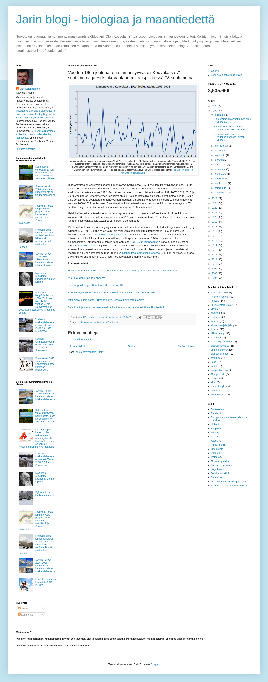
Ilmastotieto (217, 449)
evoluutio (216, 358)
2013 (215, 250)
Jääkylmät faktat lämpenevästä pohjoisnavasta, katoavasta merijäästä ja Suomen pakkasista (36, 214)
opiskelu (215, 313)
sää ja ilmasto (112, 322)
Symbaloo (216, 477)
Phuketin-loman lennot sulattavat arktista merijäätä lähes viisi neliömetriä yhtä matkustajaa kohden (36, 238)
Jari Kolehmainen (30, 88)
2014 (215, 245)
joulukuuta (220, 115)
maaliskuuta (221, 183)
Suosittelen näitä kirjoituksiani (226, 75)
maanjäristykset (219, 386)
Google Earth (218, 374)
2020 (215, 217)
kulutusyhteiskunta (221, 305)
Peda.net (216, 436)
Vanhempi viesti (186, 346)
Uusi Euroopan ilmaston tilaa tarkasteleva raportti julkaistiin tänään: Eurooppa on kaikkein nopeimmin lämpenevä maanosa (36, 438)
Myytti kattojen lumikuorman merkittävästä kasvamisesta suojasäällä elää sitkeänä (116, 307)
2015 (215, 240)
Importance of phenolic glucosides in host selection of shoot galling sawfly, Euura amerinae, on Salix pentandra (35, 114)
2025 (215, 111)
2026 (215, 106)
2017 (215, 231)
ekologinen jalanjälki (221, 325)
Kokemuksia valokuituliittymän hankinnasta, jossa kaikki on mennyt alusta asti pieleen (45, 172)
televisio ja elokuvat (221, 341)
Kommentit (25, 614)
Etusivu (131, 346)
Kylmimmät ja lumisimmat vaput (44, 494)
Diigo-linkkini (217, 469)
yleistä (214, 309)
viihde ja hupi (218, 333)
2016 (215, 236)
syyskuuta (220, 155)
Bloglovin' (216, 428)
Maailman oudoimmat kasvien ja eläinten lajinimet (45, 277)
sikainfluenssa (218, 394)
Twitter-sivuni (218, 409)
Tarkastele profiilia (25, 149)
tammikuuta (221, 192)
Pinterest (215, 453)
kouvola (101, 322)
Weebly (215, 432)
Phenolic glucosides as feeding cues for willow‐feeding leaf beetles (35, 134)
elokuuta (219, 159)
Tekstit (23, 608)
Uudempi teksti (77, 346)
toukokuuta (221, 173)
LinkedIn (215, 424)
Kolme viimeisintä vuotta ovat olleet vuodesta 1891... (232, 120)
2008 (215, 273)
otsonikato (216, 390)
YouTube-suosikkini (221, 465)
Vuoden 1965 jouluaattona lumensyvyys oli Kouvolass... (231, 128)
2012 (215, 254)
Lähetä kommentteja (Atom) (89, 352)
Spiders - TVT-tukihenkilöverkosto (229, 485)
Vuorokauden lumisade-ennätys (86, 277)
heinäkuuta (221, 164)
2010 (215, 264)
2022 (215, 207)
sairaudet (216, 337)
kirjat (213, 382)
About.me (216, 440)
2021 (215, 212)
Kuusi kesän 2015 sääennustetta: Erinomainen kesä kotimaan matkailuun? (45, 364)
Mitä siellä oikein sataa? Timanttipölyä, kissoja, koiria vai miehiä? (106, 299)
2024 (215, 198)
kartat (214, 366)
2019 (215, 221)
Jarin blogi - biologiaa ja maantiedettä (115, 19)
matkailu (215, 317)
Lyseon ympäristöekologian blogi (228, 481)
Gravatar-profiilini (220, 461)
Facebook (216, 413)
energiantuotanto (220, 345)
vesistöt (215, 321)
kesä (213, 362)
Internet (215, 329)
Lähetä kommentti (82, 339)
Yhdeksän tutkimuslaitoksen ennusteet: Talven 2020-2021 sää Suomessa (44, 325)
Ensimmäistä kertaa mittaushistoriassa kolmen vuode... (229, 137)
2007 (215, 278)
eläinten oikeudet (220, 353)
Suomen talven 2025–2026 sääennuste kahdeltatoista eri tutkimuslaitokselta (45, 259)
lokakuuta (220, 150)
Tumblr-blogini (218, 444)
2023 (215, 203)
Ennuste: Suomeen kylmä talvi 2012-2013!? (45, 582)
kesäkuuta (220, 169)
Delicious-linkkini (220, 473)
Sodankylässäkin (87, 245)
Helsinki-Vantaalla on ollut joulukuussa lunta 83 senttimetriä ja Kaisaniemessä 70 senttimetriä (122, 270)
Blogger (155, 664)
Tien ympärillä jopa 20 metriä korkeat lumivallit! (95, 285)
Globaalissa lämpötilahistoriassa (141, 252)
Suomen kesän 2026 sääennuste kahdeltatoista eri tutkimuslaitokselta (45, 190)
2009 (215, 268)
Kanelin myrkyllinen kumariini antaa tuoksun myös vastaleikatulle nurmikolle (112, 292)
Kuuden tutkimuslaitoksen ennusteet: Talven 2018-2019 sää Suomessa (44, 344)
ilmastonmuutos (88, 322)
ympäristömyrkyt (219, 349)
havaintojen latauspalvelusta (109, 234)
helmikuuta (221, 188)
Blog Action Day (219, 370)
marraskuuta (222, 145)
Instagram (216, 457)
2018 (215, 226)
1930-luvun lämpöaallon (144, 241)
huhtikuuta (220, 178)
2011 (215, 259)
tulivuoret (216, 378)
